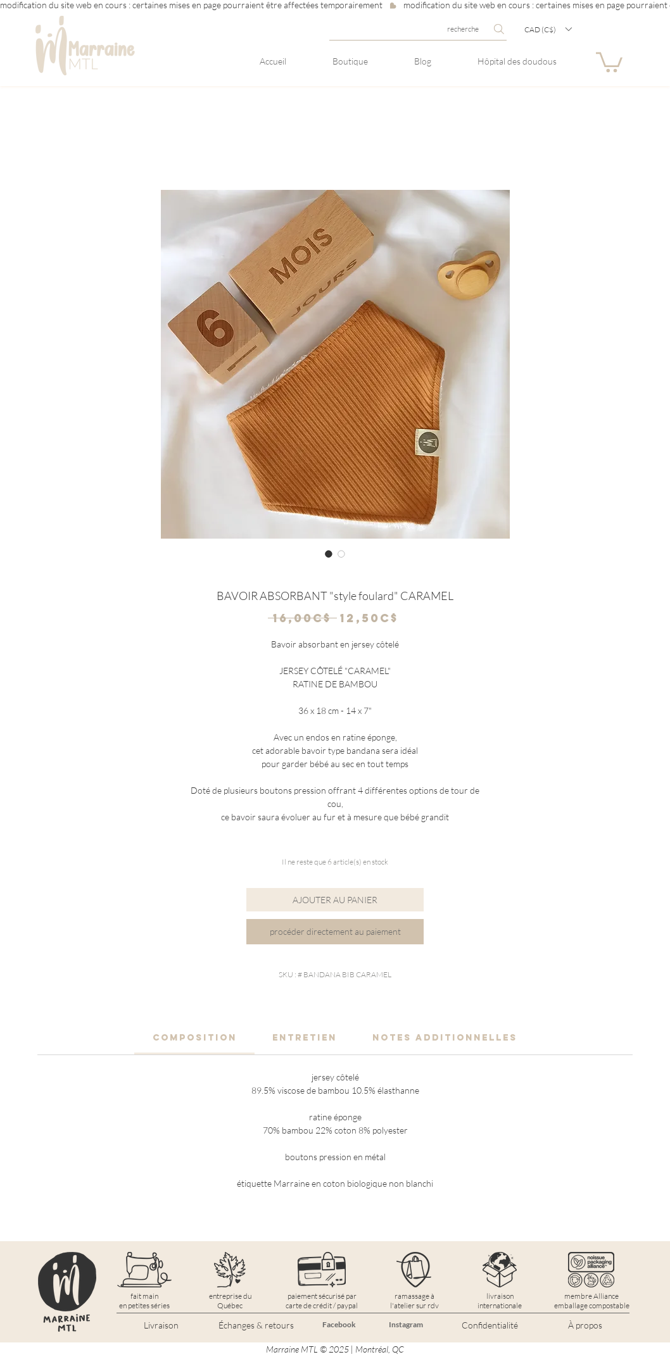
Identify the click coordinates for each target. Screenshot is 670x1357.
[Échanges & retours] (256, 1325)
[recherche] (418, 29)
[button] (547, 29)
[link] (195, 1037)
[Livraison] (161, 1325)
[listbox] (547, 29)
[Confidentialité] (489, 1325)
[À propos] (585, 1325)
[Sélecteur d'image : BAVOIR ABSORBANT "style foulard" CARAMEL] (328, 553)
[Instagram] (406, 1325)
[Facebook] (338, 1325)
